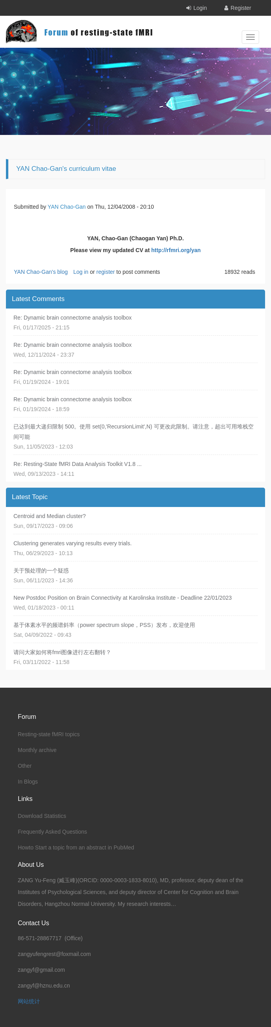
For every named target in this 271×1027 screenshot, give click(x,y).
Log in (80, 272)
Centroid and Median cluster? (49, 516)
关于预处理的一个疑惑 (41, 570)
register (106, 272)
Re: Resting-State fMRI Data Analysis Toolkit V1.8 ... (77, 464)
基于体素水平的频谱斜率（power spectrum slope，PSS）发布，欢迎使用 (104, 625)
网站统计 (29, 1001)
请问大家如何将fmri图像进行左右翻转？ (62, 652)
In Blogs (28, 781)
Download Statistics (42, 816)
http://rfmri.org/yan (176, 250)
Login (200, 8)
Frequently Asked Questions (52, 832)
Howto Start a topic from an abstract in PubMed (76, 847)
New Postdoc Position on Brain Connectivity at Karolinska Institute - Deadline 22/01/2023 (122, 598)
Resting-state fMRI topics (49, 734)
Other (25, 766)
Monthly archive (37, 750)
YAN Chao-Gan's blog (41, 272)
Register (241, 8)
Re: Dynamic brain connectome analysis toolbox (72, 317)
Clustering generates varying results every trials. (72, 543)
